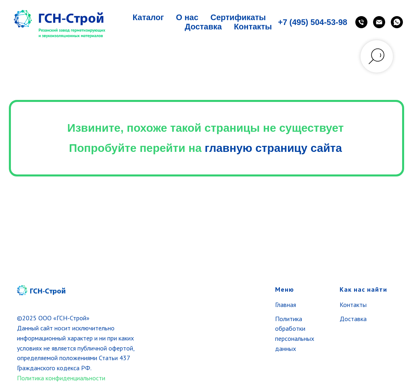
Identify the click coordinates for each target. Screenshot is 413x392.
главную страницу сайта (273, 148)
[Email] (379, 22)
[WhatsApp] (397, 22)
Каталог (148, 17)
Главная (285, 305)
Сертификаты (238, 17)
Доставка (203, 26)
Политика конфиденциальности (61, 378)
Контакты (253, 26)
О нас (187, 17)
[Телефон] (361, 22)
